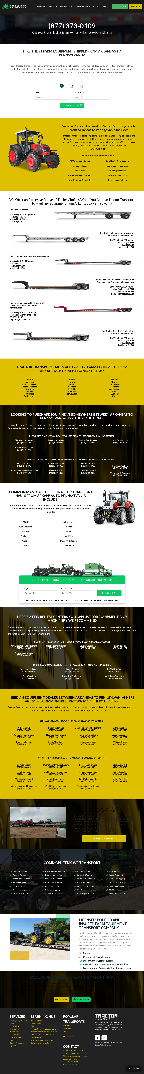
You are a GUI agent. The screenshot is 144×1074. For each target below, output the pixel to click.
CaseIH (25, 541)
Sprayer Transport (20, 886)
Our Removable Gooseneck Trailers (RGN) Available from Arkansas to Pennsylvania (115, 280)
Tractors (29, 379)
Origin (36, 92)
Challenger (26, 536)
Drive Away (14, 1034)
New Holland (68, 545)
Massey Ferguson (68, 541)
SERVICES (41, 6)
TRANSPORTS (66, 6)
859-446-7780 (73, 1053)
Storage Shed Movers (117, 882)
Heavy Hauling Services (22, 890)
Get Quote (135, 6)
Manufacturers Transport (55, 871)
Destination (79, 92)
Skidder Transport (116, 890)
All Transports (68, 1037)
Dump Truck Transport (86, 879)
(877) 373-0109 (120, 6)
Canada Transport (17, 1043)
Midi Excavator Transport (119, 893)
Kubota (68, 526)
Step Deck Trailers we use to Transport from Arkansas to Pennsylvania (116, 234)
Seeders (72, 386)
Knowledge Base (37, 1020)
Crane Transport (83, 882)
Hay (64, 1034)
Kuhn (68, 531)
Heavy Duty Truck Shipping (87, 886)
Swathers (29, 389)
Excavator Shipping (20, 882)
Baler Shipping (114, 871)
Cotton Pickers (29, 384)
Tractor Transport (20, 875)
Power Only (14, 1032)
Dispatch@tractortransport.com (75, 1056)
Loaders (29, 391)
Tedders (115, 379)
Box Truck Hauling (52, 886)
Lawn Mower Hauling (53, 875)
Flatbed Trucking (16, 1026)
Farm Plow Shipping (117, 879)
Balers (115, 391)
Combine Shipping (20, 871)
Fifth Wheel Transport (21, 879)
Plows (72, 379)
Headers (72, 391)
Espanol (13, 1046)
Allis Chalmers (25, 526)
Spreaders (29, 394)
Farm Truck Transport (53, 879)
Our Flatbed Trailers (19, 209)
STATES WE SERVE (82, 6)
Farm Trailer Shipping (53, 882)
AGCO (26, 522)
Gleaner (25, 545)
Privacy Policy (117, 1043)
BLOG (95, 6)
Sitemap (108, 1045)
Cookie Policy (99, 1045)
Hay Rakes (72, 394)
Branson (25, 531)
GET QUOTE (109, 593)
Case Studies (36, 1023)
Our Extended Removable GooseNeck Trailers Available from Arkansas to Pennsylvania (27, 305)
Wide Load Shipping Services (120, 886)
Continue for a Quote (72, 105)
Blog (33, 1026)
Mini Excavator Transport (87, 890)
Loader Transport (116, 875)
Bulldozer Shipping (52, 890)
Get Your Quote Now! (104, 838)
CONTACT (105, 6)
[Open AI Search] (133, 1068)
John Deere (68, 522)
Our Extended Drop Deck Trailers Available (29, 256)
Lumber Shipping (83, 871)
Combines (29, 382)
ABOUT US (52, 6)
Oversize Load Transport (22, 893)
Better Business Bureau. (101, 139)
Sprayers (115, 384)
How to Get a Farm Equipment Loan (44, 1029)
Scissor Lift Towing (84, 875)
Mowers (115, 382)
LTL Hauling (14, 1029)
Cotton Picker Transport (54, 893)
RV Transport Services (85, 893)
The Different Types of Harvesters (44, 1032)
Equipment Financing (71, 1059)
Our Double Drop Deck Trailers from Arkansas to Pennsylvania (118, 332)
